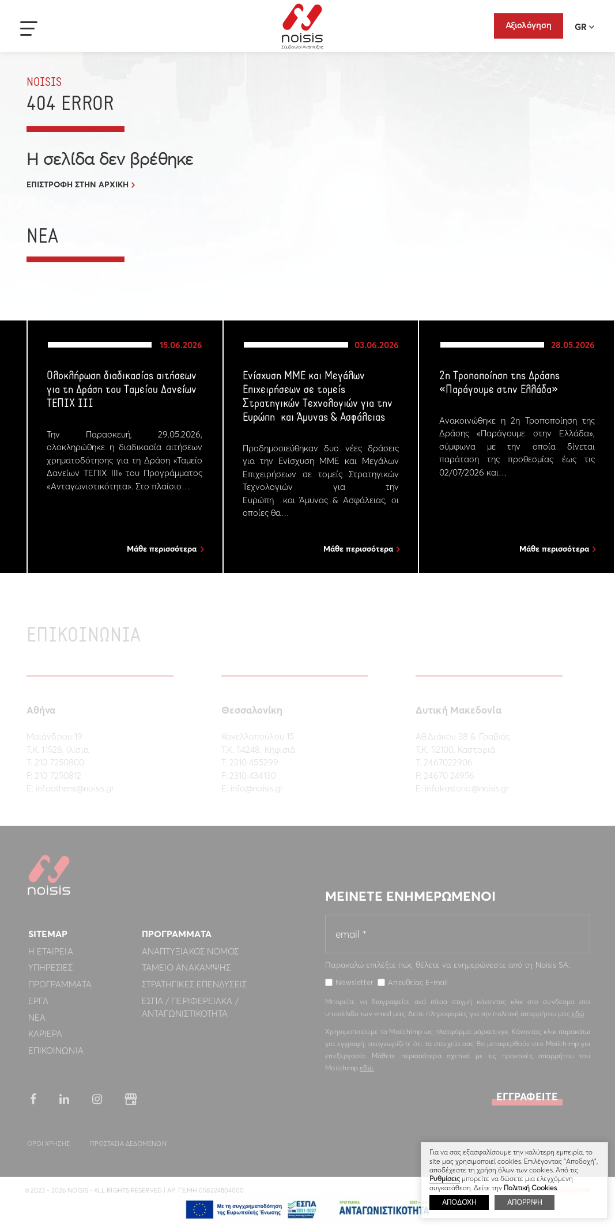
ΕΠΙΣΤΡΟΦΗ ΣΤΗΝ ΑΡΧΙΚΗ (78, 184)
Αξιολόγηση (528, 25)
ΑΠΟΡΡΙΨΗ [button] (524, 1202)
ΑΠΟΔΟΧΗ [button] (459, 1202)
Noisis (302, 26)
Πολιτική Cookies (530, 1187)
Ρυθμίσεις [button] (444, 1178)
